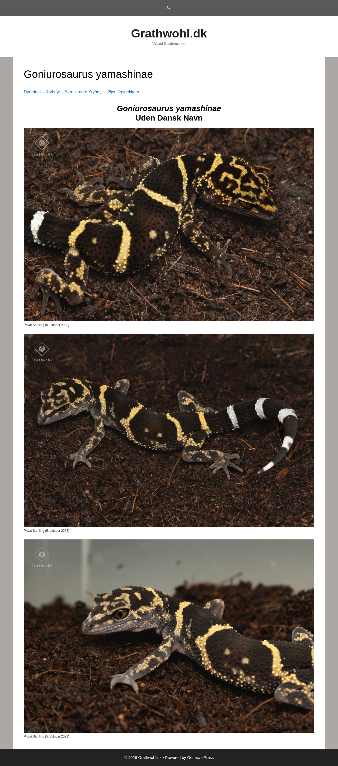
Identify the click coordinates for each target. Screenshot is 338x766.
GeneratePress (200, 757)
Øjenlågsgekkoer (123, 92)
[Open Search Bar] (169, 8)
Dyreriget (32, 92)
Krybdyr (53, 92)
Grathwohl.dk (169, 33)
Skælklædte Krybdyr (84, 92)
